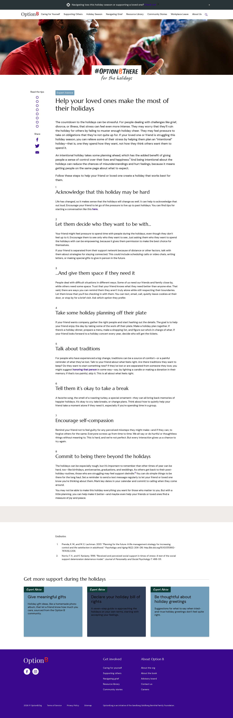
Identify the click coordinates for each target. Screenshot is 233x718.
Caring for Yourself (50, 14)
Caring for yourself (112, 667)
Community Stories (157, 14)
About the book (149, 673)
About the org (148, 667)
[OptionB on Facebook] (27, 671)
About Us (197, 14)
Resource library (111, 684)
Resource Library (135, 14)
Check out (150, 4)
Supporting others (112, 673)
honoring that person (85, 369)
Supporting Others (73, 14)
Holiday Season (94, 14)
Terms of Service (54, 705)
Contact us (146, 684)
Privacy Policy (73, 705)
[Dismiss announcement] (209, 5)
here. (95, 209)
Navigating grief (111, 678)
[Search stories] (206, 14)
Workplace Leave (179, 14)
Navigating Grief (114, 14)
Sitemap (88, 705)
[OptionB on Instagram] (35, 671)
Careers (145, 689)
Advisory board (149, 678)
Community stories (113, 689)
